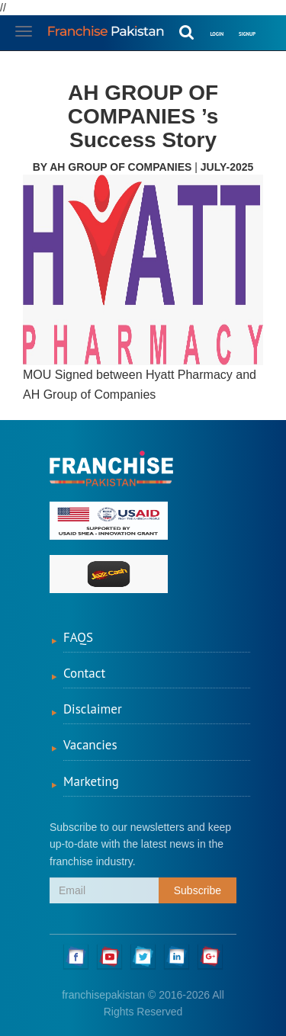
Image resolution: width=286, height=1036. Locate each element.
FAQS (78, 637)
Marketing (91, 781)
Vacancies (90, 744)
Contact (84, 673)
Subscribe (197, 890)
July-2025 (227, 167)
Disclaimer (92, 709)
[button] (270, 24)
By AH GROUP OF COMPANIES (114, 167)
